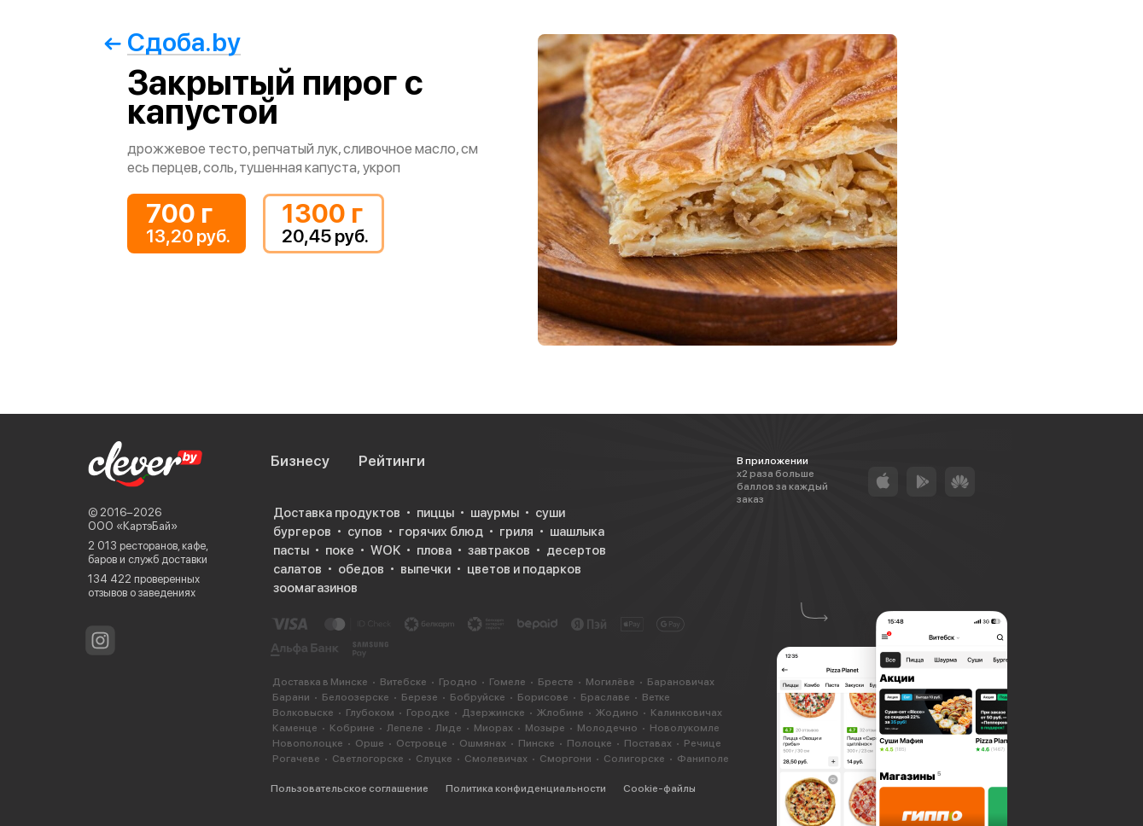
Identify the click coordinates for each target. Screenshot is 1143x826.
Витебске (403, 682)
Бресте (556, 682)
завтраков (499, 550)
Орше (369, 743)
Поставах (648, 743)
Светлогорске (368, 759)
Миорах (493, 728)
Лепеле (405, 728)
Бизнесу (300, 460)
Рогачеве (296, 759)
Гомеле (507, 682)
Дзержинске (493, 712)
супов (364, 531)
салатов (297, 569)
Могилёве (610, 682)
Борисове (543, 697)
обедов (361, 569)
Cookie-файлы (659, 788)
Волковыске (303, 712)
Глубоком (370, 712)
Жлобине (560, 712)
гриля (516, 531)
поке (339, 550)
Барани (291, 697)
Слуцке (434, 759)
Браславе (605, 697)
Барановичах (680, 682)
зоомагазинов (315, 588)
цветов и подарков (524, 569)
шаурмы (494, 513)
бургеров (302, 531)
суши (550, 513)
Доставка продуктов (336, 513)
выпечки (425, 569)
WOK (385, 550)
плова (434, 550)
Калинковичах (686, 712)
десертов (576, 550)
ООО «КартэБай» (133, 526)
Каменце (295, 728)
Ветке (656, 697)
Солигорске (634, 759)
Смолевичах (496, 759)
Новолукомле (685, 728)
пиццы (435, 513)
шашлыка (577, 531)
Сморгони (565, 759)
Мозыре (545, 728)
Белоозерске (355, 697)
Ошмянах (482, 743)
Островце (421, 743)
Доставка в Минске (320, 682)
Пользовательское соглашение (350, 788)
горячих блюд (441, 531)
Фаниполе (703, 759)
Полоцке (589, 743)
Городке (428, 712)
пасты (291, 550)
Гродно (458, 682)
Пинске (536, 743)
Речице (702, 743)
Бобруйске (477, 697)
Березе (419, 697)
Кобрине (352, 728)
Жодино (617, 712)
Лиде (448, 728)
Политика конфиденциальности (526, 788)
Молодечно (607, 728)
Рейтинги (392, 460)
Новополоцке (307, 743)
